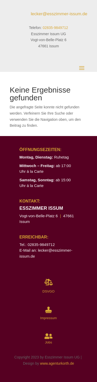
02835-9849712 (55, 28)
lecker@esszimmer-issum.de (59, 13)
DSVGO (48, 291)
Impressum (48, 318)
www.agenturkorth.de (57, 363)
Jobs (48, 342)
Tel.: (23, 244)
